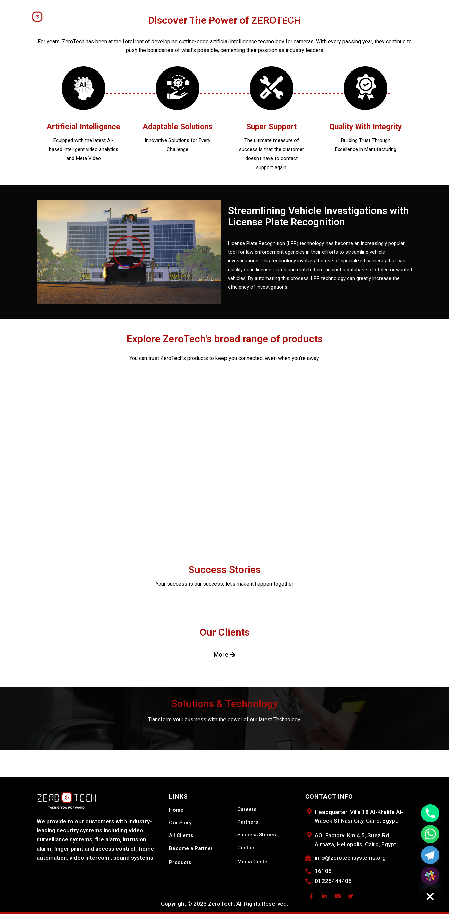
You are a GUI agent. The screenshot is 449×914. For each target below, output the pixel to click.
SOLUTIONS (171, 17)
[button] (129, 252)
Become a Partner (278, 17)
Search (400, 17)
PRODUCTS (136, 17)
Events (314, 17)
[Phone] (430, 813)
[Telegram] (430, 855)
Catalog (425, 17)
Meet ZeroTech (96, 17)
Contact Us (342, 17)
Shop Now (373, 17)
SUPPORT (205, 17)
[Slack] (430, 876)
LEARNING (236, 17)
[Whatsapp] (430, 834)
